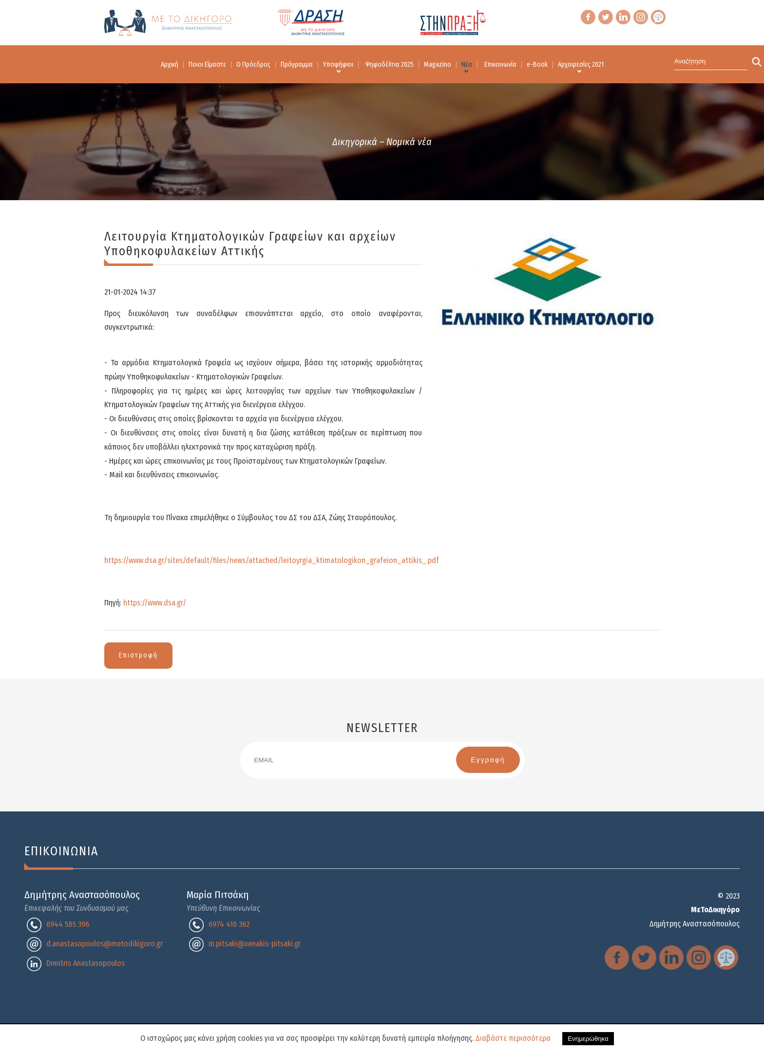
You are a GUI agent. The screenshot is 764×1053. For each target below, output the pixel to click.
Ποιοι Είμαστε (207, 64)
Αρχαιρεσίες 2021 (581, 64)
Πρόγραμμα (297, 64)
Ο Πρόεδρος (253, 64)
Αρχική (169, 64)
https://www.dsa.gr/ (154, 602)
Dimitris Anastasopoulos (85, 963)
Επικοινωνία (500, 64)
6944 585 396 (67, 924)
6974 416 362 (229, 924)
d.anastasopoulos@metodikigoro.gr (104, 943)
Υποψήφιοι (338, 64)
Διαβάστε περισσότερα (513, 1038)
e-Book (537, 64)
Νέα (466, 64)
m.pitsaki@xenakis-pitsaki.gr (255, 943)
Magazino (437, 64)
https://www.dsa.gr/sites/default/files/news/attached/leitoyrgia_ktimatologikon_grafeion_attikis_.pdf (271, 560)
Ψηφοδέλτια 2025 (389, 64)
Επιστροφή (138, 655)
